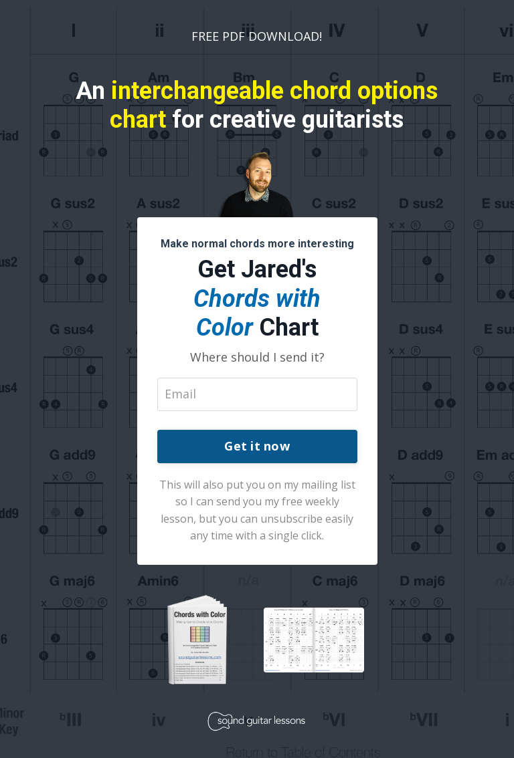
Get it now (257, 446)
